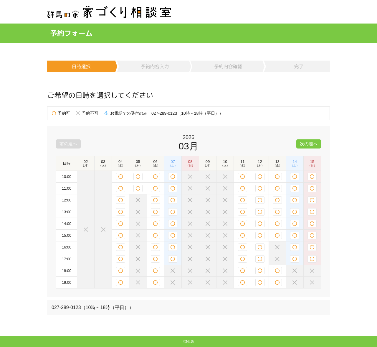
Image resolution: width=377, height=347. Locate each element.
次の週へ (308, 143)
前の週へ (68, 143)
